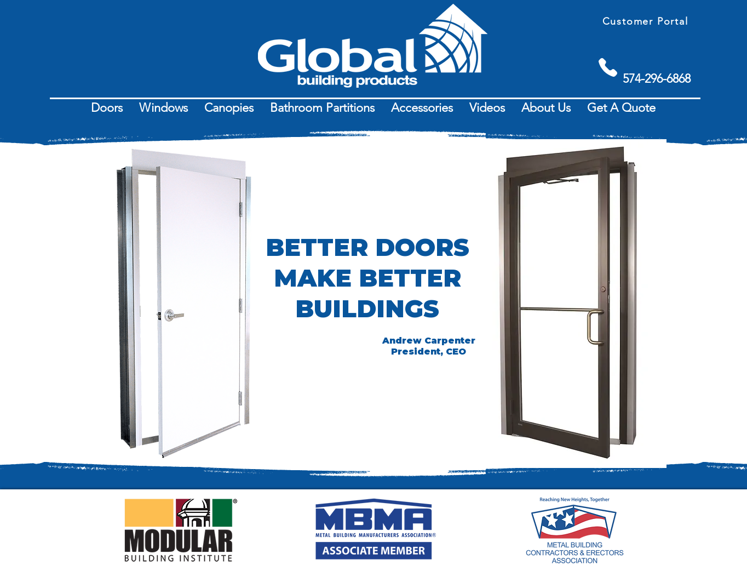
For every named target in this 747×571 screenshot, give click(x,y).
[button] (107, 108)
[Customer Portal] (646, 21)
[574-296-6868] (656, 78)
